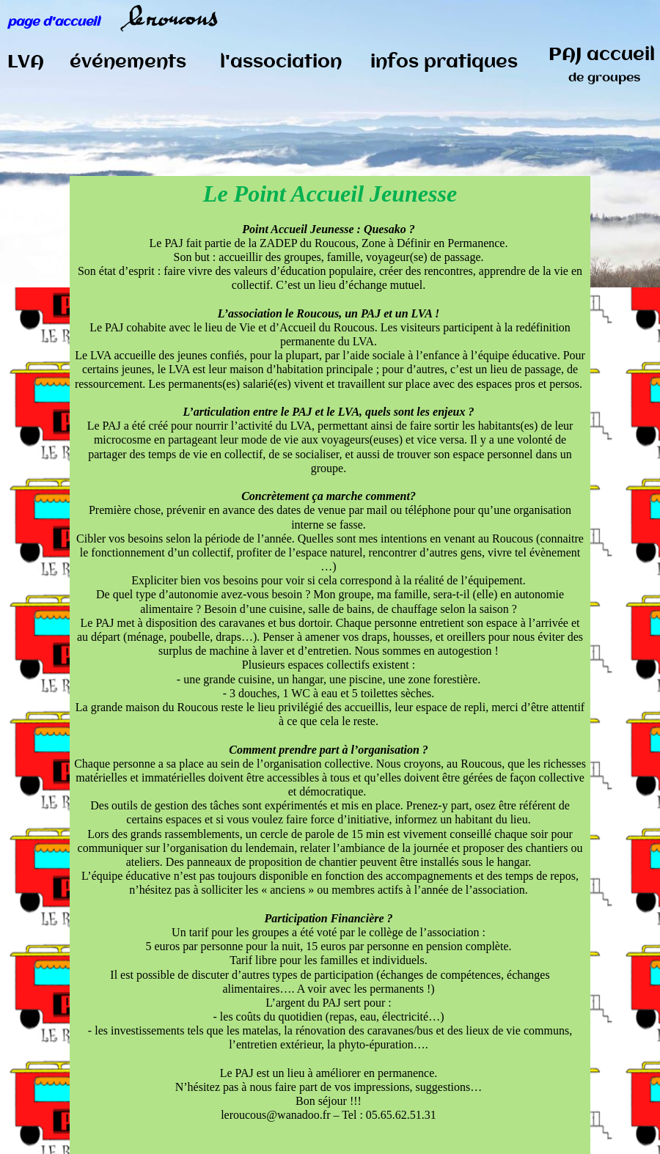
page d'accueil (53, 22)
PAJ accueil (602, 65)
